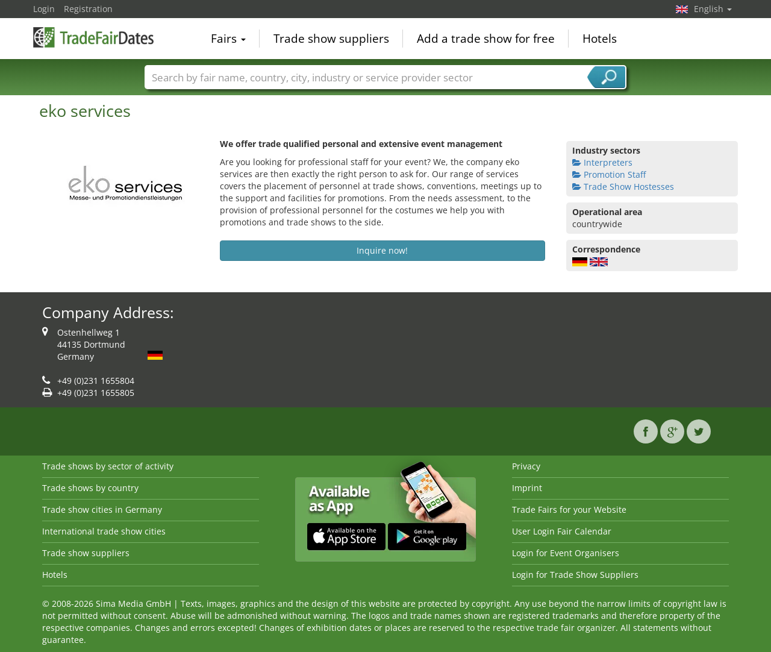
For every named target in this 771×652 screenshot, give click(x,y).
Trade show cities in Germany (102, 509)
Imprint (527, 488)
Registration (88, 8)
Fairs (228, 38)
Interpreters (602, 162)
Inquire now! (382, 250)
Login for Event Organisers (565, 553)
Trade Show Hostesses (623, 186)
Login (44, 8)
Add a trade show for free (486, 38)
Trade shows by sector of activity (107, 466)
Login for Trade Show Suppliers (575, 574)
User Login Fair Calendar (561, 531)
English (713, 8)
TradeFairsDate (93, 37)
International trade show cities (104, 531)
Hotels (599, 38)
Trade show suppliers (331, 38)
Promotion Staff (609, 174)
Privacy (526, 466)
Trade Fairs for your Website (569, 509)
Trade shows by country (90, 488)
